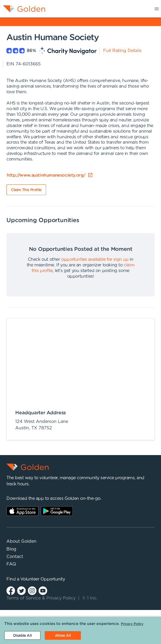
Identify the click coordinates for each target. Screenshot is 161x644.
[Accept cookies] (63, 635)
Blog (11, 549)
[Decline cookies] (22, 635)
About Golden (21, 541)
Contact (14, 556)
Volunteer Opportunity (42, 579)
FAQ (11, 564)
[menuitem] (22, 9)
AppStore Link (22, 511)
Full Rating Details (122, 51)
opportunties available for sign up (94, 259)
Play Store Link (57, 511)
